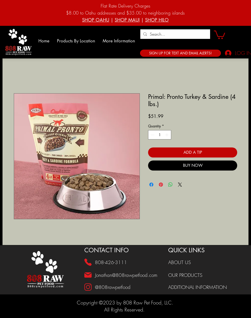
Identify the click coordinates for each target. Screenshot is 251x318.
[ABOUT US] (201, 262)
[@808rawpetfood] (128, 287)
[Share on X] (180, 185)
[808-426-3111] (113, 262)
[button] (76, 41)
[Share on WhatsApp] (170, 185)
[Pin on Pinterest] (161, 185)
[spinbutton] (159, 134)
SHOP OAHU (95, 20)
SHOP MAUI (127, 20)
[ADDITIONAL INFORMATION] (201, 287)
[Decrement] (152, 134)
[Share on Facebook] (151, 185)
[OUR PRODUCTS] (201, 275)
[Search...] (175, 34)
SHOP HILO (157, 20)
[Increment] (167, 134)
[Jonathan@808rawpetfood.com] (128, 275)
